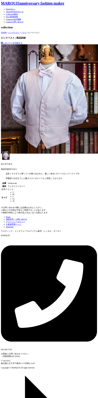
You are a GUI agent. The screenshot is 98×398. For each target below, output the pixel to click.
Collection (12, 14)
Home (11, 9)
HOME (4, 33)
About (15, 12)
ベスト (24, 33)
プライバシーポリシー (15, 222)
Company (13, 19)
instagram (9, 227)
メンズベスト (14, 33)
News (12, 17)
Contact (15, 22)
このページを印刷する (11, 43)
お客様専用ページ (13, 224)
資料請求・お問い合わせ (16, 219)
